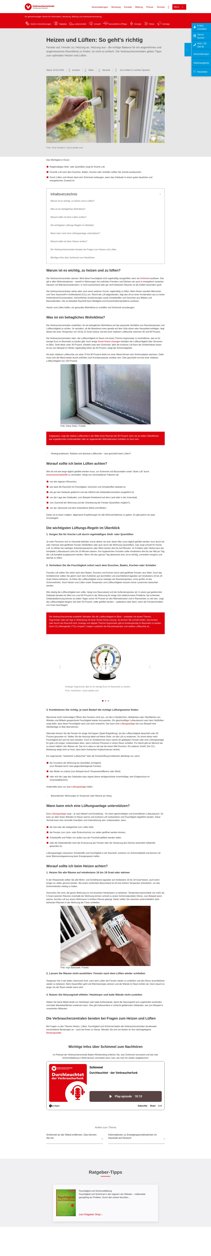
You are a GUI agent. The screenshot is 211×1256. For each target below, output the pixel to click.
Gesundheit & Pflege (117, 24)
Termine (161, 7)
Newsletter (202, 72)
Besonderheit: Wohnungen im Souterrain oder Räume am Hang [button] (79, 796)
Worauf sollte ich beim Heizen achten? (68, 241)
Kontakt (128, 7)
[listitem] (105, 665)
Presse (149, 7)
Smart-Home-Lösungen (109, 341)
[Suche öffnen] (168, 7)
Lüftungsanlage (127, 723)
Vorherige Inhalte (60, 667)
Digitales (63, 24)
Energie (137, 24)
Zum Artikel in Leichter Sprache (135, 70)
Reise (151, 24)
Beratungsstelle (53, 1033)
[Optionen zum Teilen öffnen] (89, 70)
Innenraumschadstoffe (57, 475)
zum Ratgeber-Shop (90, 1214)
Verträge (166, 24)
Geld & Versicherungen (41, 24)
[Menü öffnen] (179, 7)
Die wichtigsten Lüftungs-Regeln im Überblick (72, 225)
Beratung (116, 7)
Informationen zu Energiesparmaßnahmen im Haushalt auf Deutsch (132, 1136)
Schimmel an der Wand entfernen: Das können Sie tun (71, 1136)
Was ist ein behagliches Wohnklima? (67, 209)
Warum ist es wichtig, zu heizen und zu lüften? (72, 201)
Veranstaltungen (100, 7)
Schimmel (145, 278)
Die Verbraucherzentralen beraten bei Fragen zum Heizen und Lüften (83, 249)
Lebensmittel (80, 24)
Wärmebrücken (110, 439)
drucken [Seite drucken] (76, 70)
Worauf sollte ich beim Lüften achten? (68, 217)
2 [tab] (105, 701)
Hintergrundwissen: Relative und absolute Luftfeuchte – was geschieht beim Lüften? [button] (88, 454)
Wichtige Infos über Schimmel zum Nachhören (72, 257)
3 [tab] (108, 701)
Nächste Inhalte (150, 667)
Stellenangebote (201, 63)
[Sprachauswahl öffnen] (104, 70)
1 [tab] (102, 701)
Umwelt (97, 24)
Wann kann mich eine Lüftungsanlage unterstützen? (75, 233)
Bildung (139, 7)
